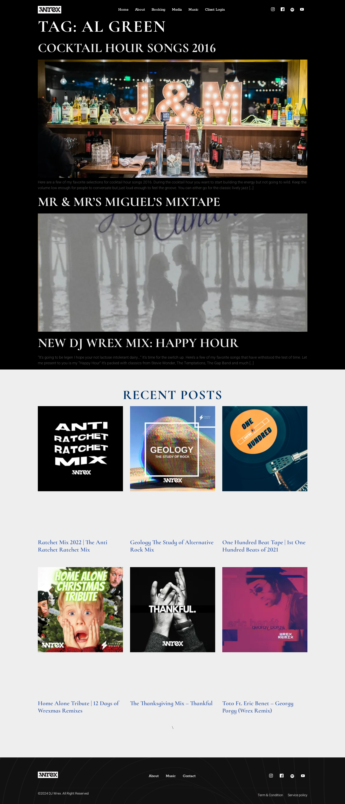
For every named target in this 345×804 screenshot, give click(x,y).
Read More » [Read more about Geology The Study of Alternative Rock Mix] (139, 556)
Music (193, 9)
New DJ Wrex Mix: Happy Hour (138, 343)
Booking (159, 9)
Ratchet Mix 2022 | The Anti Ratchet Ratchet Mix (72, 546)
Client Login (215, 9)
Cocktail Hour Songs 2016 (127, 48)
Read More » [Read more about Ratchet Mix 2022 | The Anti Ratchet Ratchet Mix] (47, 556)
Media (177, 9)
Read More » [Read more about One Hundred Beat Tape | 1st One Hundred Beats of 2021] (231, 556)
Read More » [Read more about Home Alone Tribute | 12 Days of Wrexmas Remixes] (47, 717)
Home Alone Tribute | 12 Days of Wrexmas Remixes (78, 707)
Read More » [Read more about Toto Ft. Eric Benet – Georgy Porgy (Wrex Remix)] (231, 717)
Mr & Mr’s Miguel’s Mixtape (129, 202)
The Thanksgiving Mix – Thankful (171, 703)
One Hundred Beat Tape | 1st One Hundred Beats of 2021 (264, 546)
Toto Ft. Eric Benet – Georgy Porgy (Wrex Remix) (257, 707)
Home (123, 9)
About (140, 9)
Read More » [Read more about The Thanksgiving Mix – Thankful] (139, 709)
